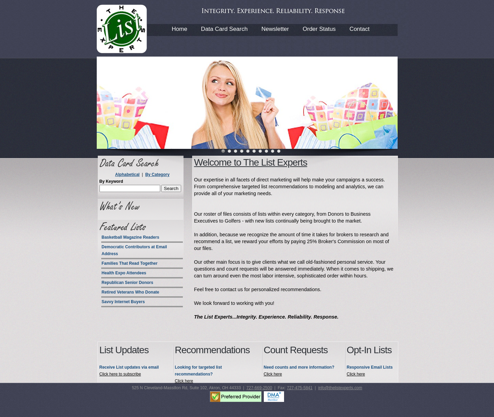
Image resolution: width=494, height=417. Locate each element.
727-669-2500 (259, 387)
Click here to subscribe (120, 374)
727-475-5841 (300, 387)
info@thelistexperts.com (340, 387)
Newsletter (275, 29)
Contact (360, 29)
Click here (184, 381)
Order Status (319, 29)
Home (179, 29)
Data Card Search (224, 29)
